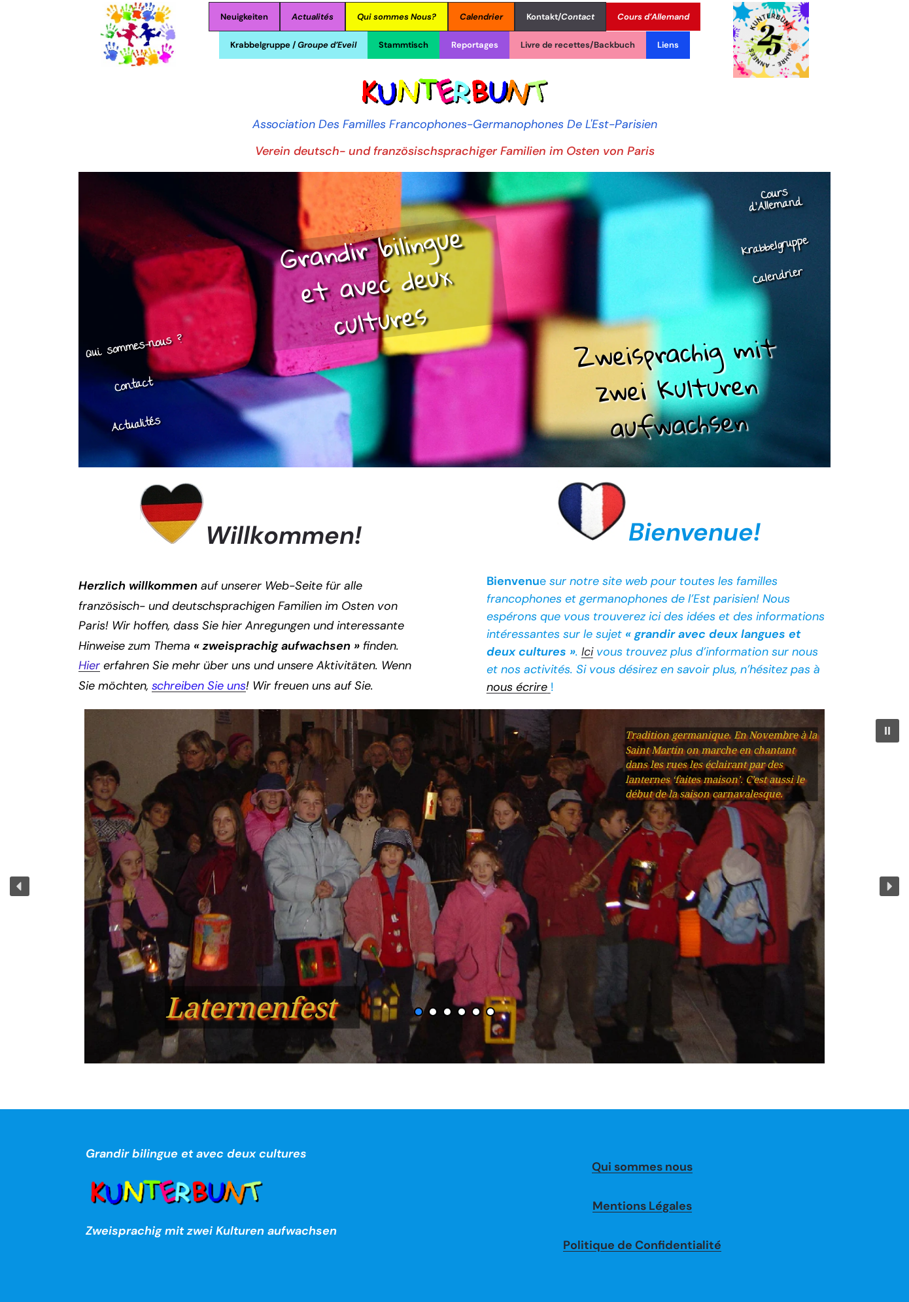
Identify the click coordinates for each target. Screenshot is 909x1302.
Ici (587, 651)
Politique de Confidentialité (642, 1245)
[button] (887, 731)
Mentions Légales (642, 1206)
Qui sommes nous (642, 1167)
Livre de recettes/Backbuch (578, 44)
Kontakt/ (560, 16)
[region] (454, 886)
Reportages (474, 44)
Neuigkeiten (244, 16)
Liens (668, 44)
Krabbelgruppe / (293, 44)
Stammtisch (403, 44)
